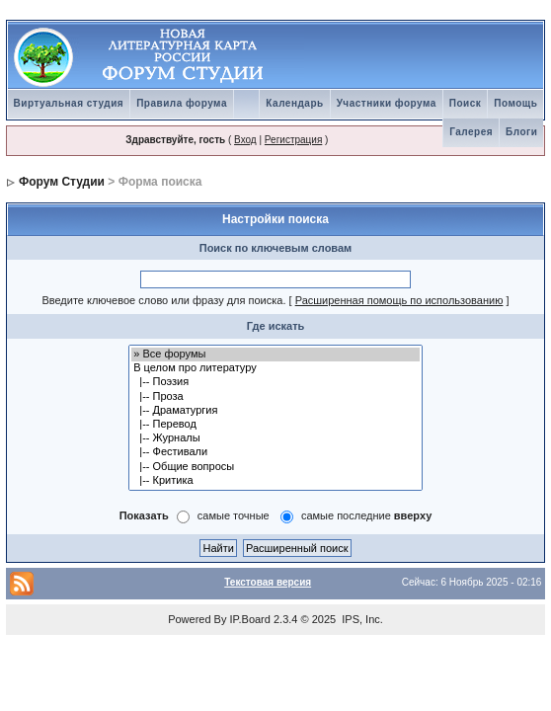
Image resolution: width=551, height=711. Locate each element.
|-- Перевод (275, 425)
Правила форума (181, 103)
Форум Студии (62, 182)
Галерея (471, 131)
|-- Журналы (275, 438)
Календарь (294, 103)
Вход (245, 139)
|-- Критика (275, 481)
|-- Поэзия (275, 382)
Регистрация (293, 139)
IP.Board (250, 619)
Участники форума (386, 103)
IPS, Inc (361, 619)
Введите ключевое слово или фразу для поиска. (163, 300)
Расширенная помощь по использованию (399, 300)
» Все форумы (275, 354)
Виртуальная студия (69, 103)
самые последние (366, 515)
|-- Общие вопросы (275, 467)
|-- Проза (275, 397)
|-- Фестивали (275, 452)
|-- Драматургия (275, 411)
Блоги (521, 131)
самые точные (233, 515)
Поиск (465, 103)
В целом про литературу (275, 368)
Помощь (515, 103)
